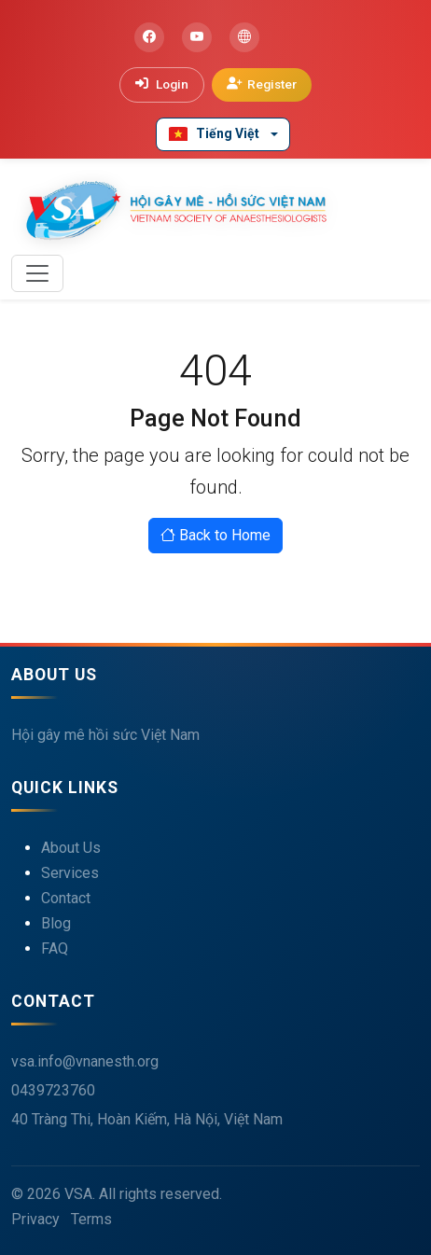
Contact (65, 898)
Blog (56, 923)
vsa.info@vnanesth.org (85, 1061)
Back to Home (215, 535)
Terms (91, 1219)
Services (70, 873)
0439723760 (53, 1090)
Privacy (35, 1219)
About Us (71, 848)
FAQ (54, 948)
